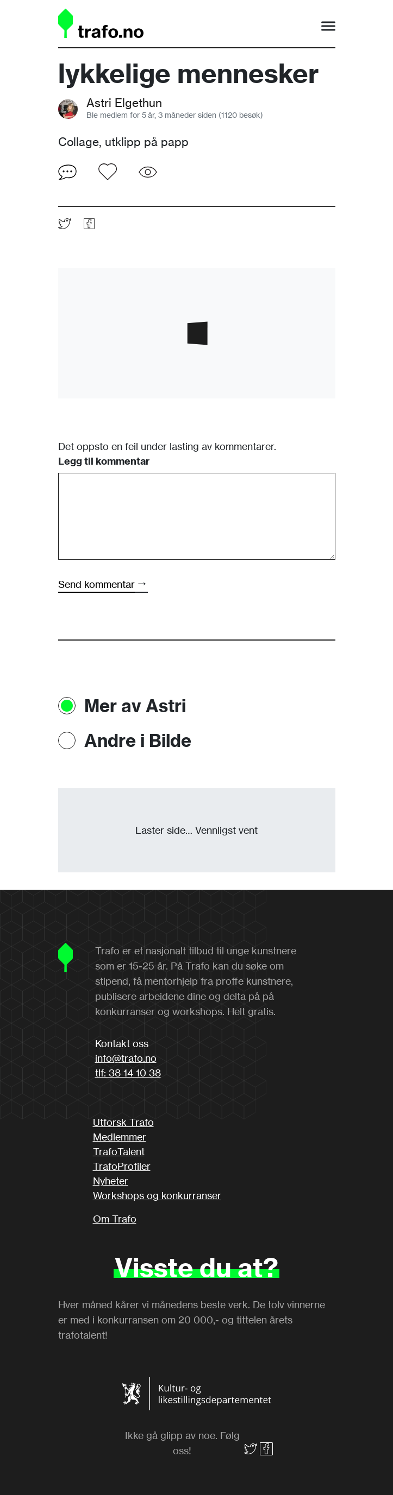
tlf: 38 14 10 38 (128, 1073)
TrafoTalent (119, 1151)
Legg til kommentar (103, 461)
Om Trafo (114, 1219)
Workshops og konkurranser (157, 1195)
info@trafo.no (126, 1058)
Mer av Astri (135, 706)
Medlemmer (119, 1137)
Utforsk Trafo (123, 1122)
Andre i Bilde (137, 740)
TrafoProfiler (122, 1166)
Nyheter (110, 1181)
